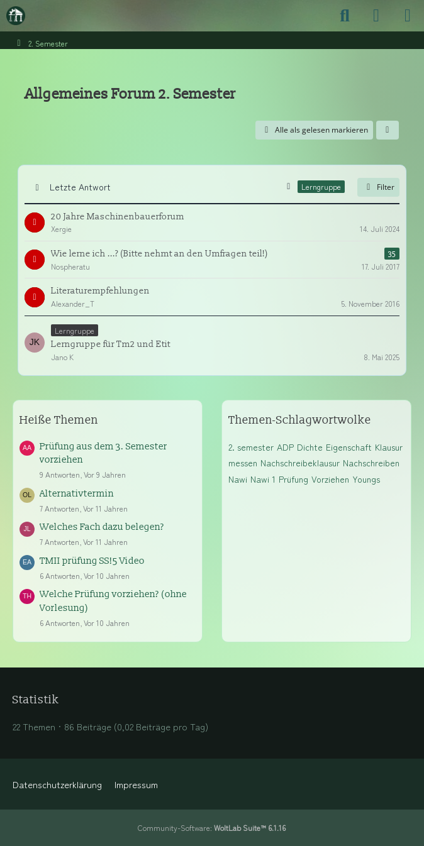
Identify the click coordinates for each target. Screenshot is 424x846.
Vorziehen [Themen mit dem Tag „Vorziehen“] (330, 479)
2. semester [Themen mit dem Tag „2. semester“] (251, 447)
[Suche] (344, 15)
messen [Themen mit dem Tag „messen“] (242, 462)
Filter (378, 187)
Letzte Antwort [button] (80, 186)
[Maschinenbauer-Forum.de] (16, 15)
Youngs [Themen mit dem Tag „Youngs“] (366, 479)
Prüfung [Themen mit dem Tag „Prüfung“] (293, 479)
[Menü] (407, 15)
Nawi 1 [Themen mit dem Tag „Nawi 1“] (263, 479)
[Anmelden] (376, 15)
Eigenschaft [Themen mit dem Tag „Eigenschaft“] (349, 447)
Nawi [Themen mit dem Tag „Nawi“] (237, 479)
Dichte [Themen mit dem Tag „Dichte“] (310, 447)
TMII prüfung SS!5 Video (92, 561)
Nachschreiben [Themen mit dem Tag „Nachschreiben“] (371, 462)
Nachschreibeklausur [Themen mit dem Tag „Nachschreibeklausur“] (300, 462)
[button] (387, 130)
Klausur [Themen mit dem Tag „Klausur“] (389, 447)
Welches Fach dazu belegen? (102, 527)
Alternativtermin (77, 494)
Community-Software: (212, 827)
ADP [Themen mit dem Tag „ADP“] (285, 447)
